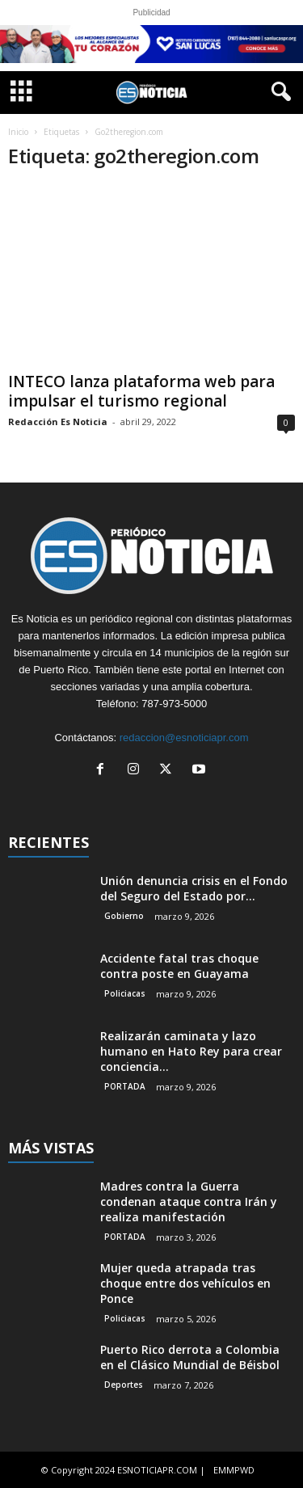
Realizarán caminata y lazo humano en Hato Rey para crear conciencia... (191, 1051)
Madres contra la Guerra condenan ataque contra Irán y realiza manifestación (188, 1201)
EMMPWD (234, 1470)
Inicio (18, 131)
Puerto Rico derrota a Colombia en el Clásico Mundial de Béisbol (190, 1357)
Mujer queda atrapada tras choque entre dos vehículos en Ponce (185, 1283)
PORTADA (124, 1086)
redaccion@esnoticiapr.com (184, 737)
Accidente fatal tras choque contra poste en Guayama (179, 966)
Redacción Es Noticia (57, 421)
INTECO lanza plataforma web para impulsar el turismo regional (141, 391)
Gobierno (124, 915)
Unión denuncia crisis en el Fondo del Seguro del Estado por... (194, 888)
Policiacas (124, 993)
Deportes (123, 1384)
